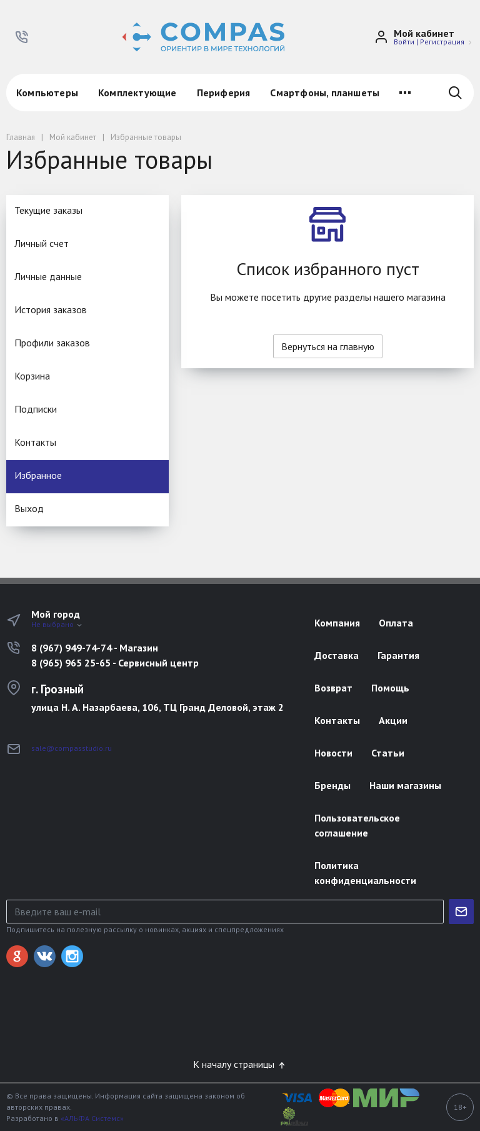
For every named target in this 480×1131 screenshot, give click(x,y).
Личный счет (41, 243)
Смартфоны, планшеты (324, 92)
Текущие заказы (48, 210)
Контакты (35, 442)
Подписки (35, 409)
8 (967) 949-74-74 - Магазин (94, 647)
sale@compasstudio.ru (71, 748)
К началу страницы (240, 1064)
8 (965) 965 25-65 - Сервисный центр (115, 662)
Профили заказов (52, 342)
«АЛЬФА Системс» (92, 1118)
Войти (404, 41)
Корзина (32, 375)
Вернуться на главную (327, 346)
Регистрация (442, 41)
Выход (29, 508)
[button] (22, 37)
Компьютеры (47, 92)
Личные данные (48, 276)
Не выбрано (57, 624)
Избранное (38, 475)
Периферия (224, 92)
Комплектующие (137, 92)
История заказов (50, 309)
